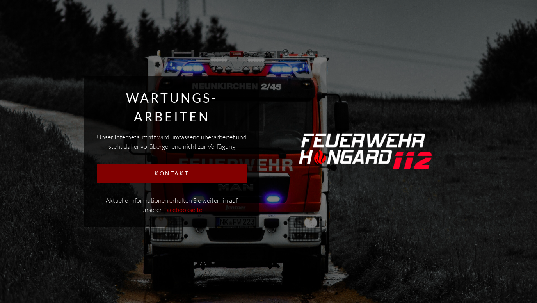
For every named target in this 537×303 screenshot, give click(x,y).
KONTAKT (172, 173)
